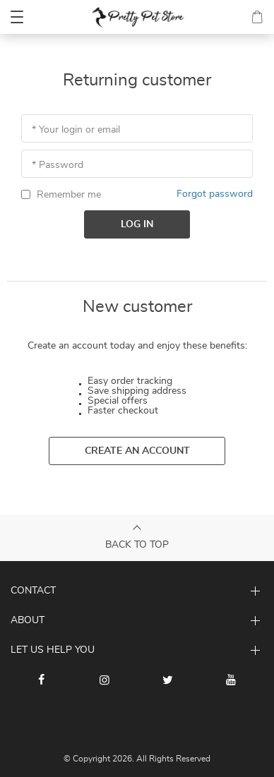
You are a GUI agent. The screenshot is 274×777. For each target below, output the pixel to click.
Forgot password (215, 194)
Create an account (137, 451)
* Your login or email (76, 130)
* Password (57, 165)
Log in (137, 224)
